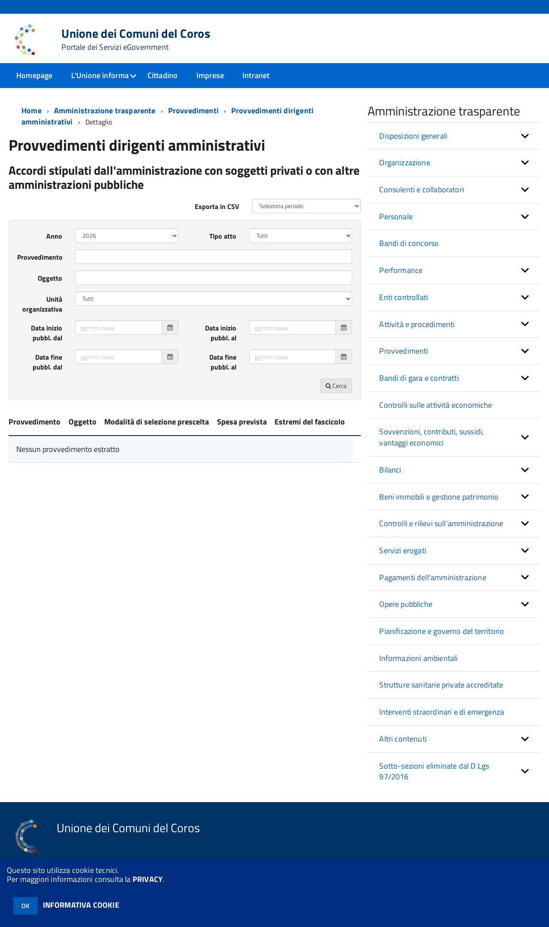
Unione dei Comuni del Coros (135, 39)
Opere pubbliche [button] (405, 604)
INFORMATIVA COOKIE (81, 905)
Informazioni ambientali (418, 658)
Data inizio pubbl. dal (46, 333)
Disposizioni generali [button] (413, 136)
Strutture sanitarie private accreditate (441, 685)
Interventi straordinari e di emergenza (441, 712)
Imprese (210, 75)
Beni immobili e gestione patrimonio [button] (438, 497)
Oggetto (50, 278)
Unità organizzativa (42, 304)
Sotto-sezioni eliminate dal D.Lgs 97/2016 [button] (434, 771)
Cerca (336, 385)
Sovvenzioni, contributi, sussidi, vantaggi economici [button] (431, 437)
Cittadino (163, 75)
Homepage (34, 75)
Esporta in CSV (217, 206)
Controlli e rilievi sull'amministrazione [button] (441, 523)
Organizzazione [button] (404, 162)
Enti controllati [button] (403, 297)
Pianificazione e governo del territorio (441, 631)
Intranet (255, 75)
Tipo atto (222, 236)
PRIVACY (148, 879)
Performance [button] (400, 270)
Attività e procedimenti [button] (417, 324)
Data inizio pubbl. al (220, 333)
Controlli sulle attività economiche (435, 405)
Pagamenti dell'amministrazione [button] (432, 577)
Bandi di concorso (409, 243)
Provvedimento (40, 257)
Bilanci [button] (390, 470)
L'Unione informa (100, 75)
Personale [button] (396, 216)
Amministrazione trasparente (105, 110)
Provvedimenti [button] (403, 351)
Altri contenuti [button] (403, 739)
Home (31, 110)
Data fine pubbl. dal (47, 362)
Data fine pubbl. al (222, 362)
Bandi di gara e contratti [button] (419, 378)
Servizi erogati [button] (402, 550)
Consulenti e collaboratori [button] (421, 189)
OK (25, 906)
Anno (54, 236)
